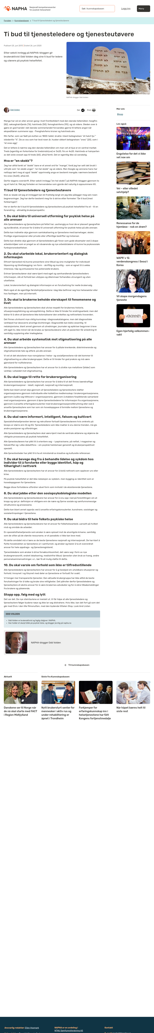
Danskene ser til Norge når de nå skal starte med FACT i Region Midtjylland (20, 711)
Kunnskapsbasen (22, 21)
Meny (143, 8)
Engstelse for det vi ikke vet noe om (131, 155)
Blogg (120, 114)
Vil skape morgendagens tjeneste (132, 298)
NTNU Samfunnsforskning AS (69, 1030)
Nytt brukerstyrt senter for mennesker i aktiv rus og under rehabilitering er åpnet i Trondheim (58, 713)
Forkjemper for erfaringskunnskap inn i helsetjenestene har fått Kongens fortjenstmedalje (95, 713)
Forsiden (7, 21)
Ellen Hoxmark (32, 1028)
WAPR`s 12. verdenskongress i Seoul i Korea (132, 261)
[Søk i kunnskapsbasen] (94, 8)
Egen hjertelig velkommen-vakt (133, 332)
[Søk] (110, 8)
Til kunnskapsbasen (77, 665)
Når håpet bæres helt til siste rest (130, 709)
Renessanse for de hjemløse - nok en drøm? (132, 225)
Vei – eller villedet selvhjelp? (127, 190)
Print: (91, 110)
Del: (81, 110)
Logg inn (126, 8)
